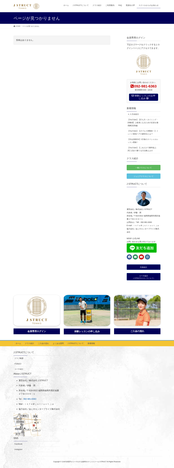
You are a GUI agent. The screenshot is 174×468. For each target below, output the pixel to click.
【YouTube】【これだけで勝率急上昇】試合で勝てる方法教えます (142, 149)
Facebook (18, 444)
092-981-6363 (29, 399)
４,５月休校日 (133, 114)
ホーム (18, 343)
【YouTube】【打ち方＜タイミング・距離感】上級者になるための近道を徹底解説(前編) (143, 123)
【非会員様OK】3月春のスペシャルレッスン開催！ (143, 140)
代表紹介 (18, 364)
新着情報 (91, 343)
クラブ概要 (18, 358)
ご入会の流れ (43, 343)
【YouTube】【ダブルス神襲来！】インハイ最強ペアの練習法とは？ (143, 132)
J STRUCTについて (76, 343)
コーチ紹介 (18, 369)
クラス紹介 (29, 343)
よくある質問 (58, 343)
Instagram (18, 449)
